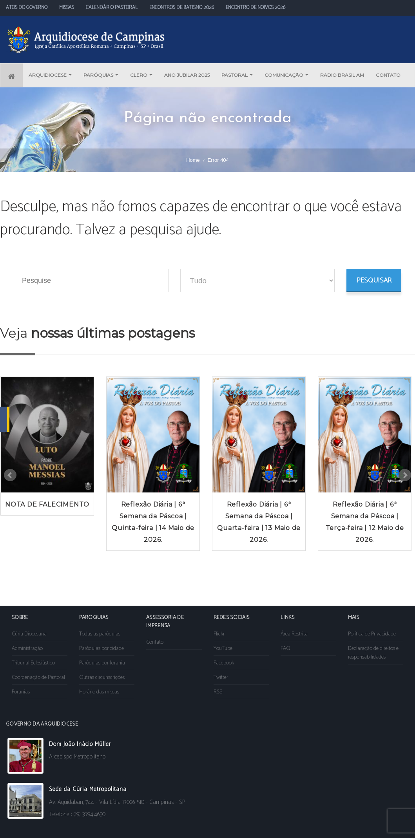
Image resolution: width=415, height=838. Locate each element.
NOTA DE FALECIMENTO (47, 504)
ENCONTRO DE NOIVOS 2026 (255, 8)
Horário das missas (99, 692)
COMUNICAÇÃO (286, 75)
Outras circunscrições (102, 677)
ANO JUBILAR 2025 (187, 75)
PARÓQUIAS (100, 75)
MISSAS (66, 8)
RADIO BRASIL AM (342, 75)
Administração (27, 648)
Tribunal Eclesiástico (33, 663)
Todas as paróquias (99, 634)
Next (405, 475)
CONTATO (388, 75)
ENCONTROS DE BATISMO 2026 (181, 8)
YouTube (223, 648)
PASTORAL (237, 75)
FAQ (285, 648)
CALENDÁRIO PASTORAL (112, 8)
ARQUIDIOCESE (50, 75)
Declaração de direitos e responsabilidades (373, 653)
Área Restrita (294, 634)
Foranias (21, 692)
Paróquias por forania (102, 663)
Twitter (221, 677)
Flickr (219, 634)
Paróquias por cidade (101, 648)
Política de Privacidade (372, 634)
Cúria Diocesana (29, 634)
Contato (154, 642)
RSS (218, 692)
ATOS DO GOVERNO (26, 8)
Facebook (224, 663)
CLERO (141, 75)
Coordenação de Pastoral (38, 677)
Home (193, 160)
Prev (10, 475)
